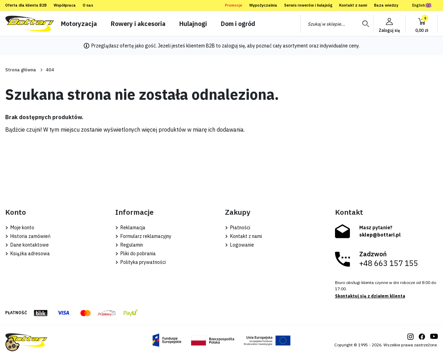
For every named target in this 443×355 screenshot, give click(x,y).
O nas (88, 5)
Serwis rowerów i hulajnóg (308, 5)
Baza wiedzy (386, 5)
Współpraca (65, 5)
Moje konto (19, 227)
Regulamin (129, 245)
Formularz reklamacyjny (143, 236)
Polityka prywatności (140, 262)
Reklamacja (130, 227)
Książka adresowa (27, 253)
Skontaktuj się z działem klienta (370, 296)
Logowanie (239, 245)
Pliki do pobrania (135, 253)
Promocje (233, 5)
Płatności (237, 227)
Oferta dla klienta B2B (26, 5)
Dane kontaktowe (27, 245)
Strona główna (20, 70)
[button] (421, 24)
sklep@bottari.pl (380, 235)
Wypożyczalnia (263, 5)
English (421, 5)
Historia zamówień (28, 236)
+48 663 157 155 (388, 263)
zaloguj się (233, 46)
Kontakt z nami (353, 5)
